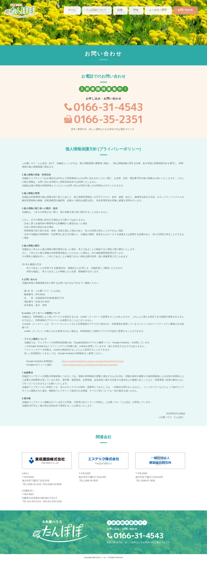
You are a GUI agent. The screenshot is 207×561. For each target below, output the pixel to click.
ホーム (72, 9)
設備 (119, 9)
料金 (135, 9)
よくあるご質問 (158, 9)
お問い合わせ (185, 9)
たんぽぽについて (96, 9)
